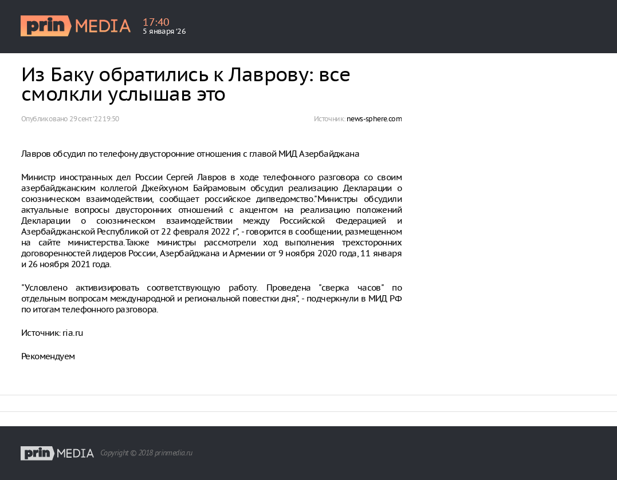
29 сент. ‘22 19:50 (94, 118)
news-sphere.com (374, 118)
